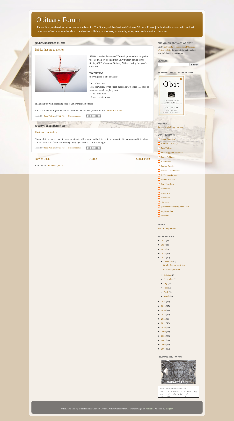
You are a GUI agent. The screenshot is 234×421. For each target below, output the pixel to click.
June (166, 288)
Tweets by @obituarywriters (170, 127)
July (166, 283)
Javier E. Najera (168, 157)
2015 (163, 306)
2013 (163, 314)
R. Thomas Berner (169, 175)
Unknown (165, 188)
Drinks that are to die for (49, 49)
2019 (163, 249)
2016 (163, 301)
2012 (163, 319)
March (167, 296)
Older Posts (143, 158)
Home (93, 158)
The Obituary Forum (167, 228)
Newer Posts (42, 158)
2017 (163, 257)
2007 (163, 340)
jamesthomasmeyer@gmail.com (175, 206)
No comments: (75, 116)
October (167, 275)
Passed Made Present (170, 170)
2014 (163, 310)
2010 (163, 327)
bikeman (165, 202)
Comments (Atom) (55, 165)
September (169, 279)
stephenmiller (167, 211)
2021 (163, 240)
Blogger (169, 408)
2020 (163, 245)
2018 (163, 253)
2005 (163, 349)
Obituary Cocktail (114, 110)
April (166, 292)
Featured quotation (46, 132)
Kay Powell (166, 161)
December (168, 261)
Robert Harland (168, 179)
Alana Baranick (168, 139)
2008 (163, 336)
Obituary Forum (58, 19)
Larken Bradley (168, 166)
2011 (163, 323)
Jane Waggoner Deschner (172, 152)
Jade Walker (166, 148)
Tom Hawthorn (167, 184)
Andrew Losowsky (169, 143)
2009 (163, 331)
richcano (149, 408)
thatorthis (165, 215)
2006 (163, 344)
